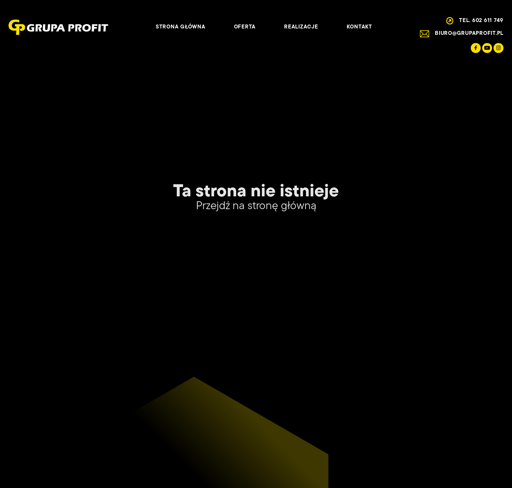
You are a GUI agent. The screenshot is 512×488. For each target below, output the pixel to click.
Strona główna (181, 27)
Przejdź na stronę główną (256, 206)
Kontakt (359, 27)
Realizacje (301, 27)
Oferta (245, 27)
